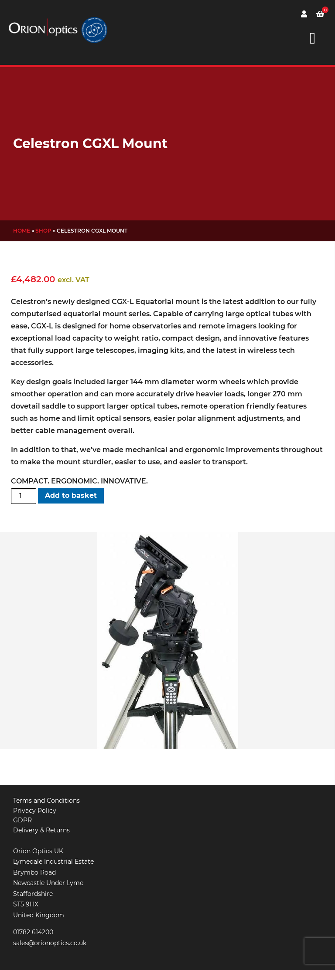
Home (21, 230)
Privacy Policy (34, 811)
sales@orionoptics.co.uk (49, 943)
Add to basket (71, 495)
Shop (43, 230)
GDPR (22, 820)
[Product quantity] (23, 496)
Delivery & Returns (41, 830)
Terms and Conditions (46, 800)
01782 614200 (33, 932)
